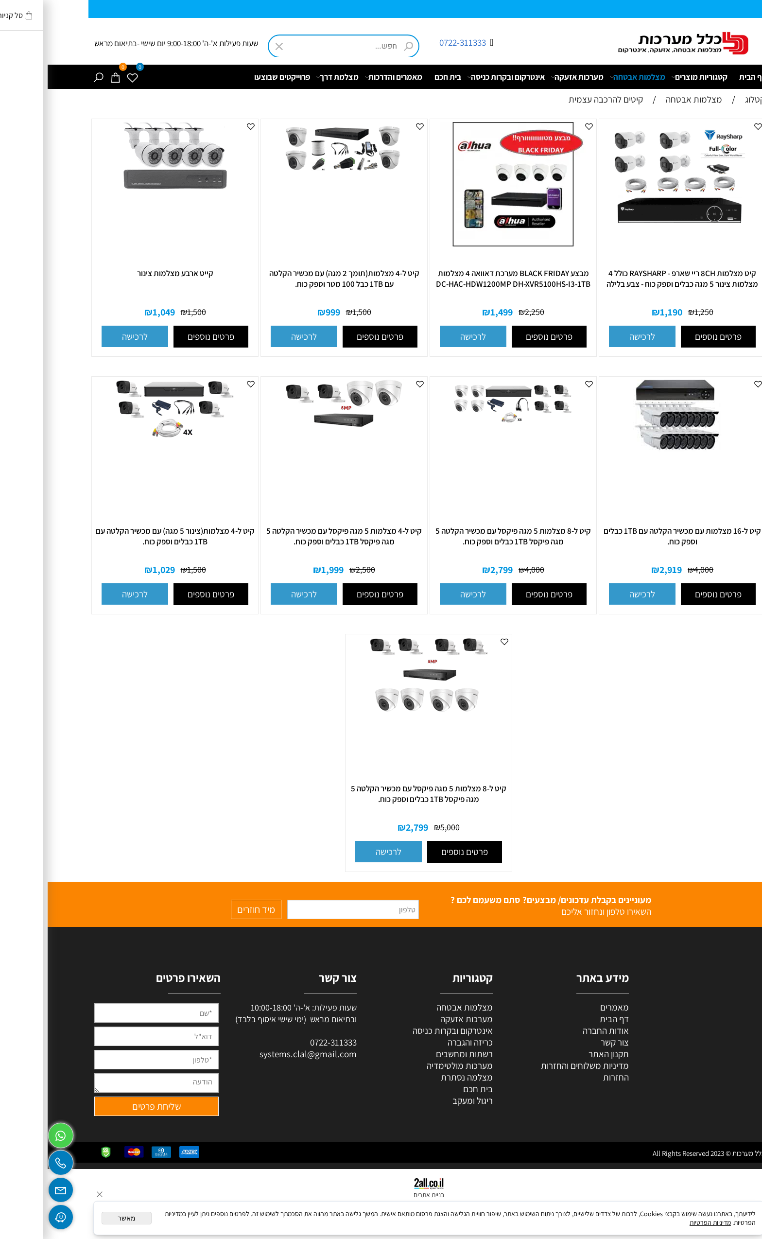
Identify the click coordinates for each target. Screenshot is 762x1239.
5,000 (402, 827)
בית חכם (400, 76)
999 (285, 312)
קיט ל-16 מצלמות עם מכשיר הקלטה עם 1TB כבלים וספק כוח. (634, 536)
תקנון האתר (561, 1054)
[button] (594, 336)
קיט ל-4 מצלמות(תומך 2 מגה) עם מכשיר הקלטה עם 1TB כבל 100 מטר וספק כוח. (297, 278)
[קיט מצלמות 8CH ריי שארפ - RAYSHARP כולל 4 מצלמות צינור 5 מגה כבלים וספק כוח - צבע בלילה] (634, 227)
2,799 (454, 569)
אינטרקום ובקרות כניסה (458, 77)
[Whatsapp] (13, 1133)
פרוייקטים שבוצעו (234, 76)
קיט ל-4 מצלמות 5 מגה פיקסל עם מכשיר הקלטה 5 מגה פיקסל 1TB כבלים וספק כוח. (296, 536)
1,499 (454, 312)
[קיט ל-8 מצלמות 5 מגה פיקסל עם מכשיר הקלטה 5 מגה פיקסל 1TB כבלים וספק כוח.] (465, 429)
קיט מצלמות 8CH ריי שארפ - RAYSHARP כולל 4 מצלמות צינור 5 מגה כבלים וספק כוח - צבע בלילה (634, 278)
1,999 (285, 569)
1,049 (116, 312)
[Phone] (13, 1160)
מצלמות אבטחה (590, 77)
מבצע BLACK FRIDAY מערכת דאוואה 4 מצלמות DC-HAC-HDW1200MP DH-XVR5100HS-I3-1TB (465, 278)
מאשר (79, 1218)
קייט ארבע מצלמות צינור (127, 273)
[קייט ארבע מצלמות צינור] (127, 225)
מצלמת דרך (289, 77)
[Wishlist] (84, 77)
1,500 (314, 311)
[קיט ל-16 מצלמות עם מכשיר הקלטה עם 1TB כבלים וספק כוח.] (634, 480)
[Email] (13, 1187)
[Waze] (13, 1214)
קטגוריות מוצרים (651, 77)
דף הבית (705, 76)
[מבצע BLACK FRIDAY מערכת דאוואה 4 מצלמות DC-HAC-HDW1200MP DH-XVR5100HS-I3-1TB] (465, 246)
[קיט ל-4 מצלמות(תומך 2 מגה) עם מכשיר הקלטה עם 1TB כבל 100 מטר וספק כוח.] (296, 175)
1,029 (116, 569)
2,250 (487, 311)
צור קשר (567, 1042)
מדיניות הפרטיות (662, 1222)
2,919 (623, 569)
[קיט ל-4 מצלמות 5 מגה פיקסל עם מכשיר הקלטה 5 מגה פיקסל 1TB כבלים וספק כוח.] (296, 429)
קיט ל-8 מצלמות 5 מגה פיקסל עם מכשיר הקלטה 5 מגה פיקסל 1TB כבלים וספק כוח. (465, 536)
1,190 (623, 312)
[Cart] (67, 77)
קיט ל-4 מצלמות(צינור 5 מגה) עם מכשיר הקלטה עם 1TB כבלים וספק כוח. (127, 536)
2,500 (318, 569)
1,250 (656, 311)
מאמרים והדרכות (346, 77)
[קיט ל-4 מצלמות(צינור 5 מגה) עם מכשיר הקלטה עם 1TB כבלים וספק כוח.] (127, 440)
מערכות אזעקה (529, 77)
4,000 (656, 569)
